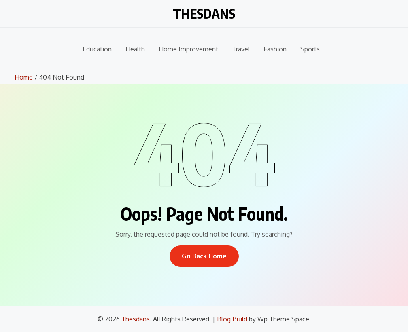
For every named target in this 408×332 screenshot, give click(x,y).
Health (135, 49)
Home (24, 77)
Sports (310, 49)
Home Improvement (188, 49)
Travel (241, 49)
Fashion (275, 49)
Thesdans (204, 12)
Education (97, 49)
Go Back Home (204, 256)
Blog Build (232, 319)
